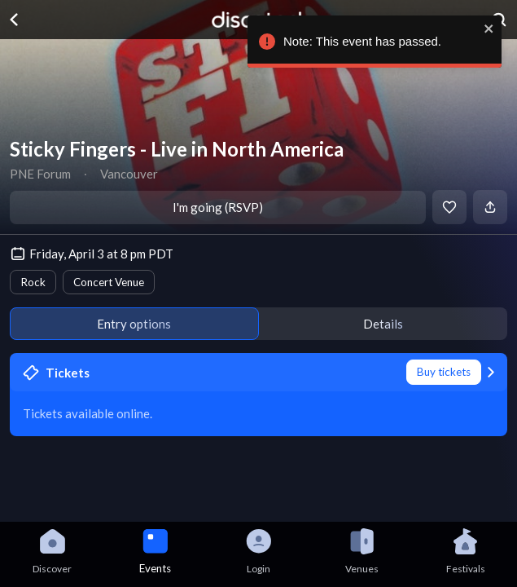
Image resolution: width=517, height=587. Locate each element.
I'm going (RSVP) (218, 207)
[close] (485, 28)
